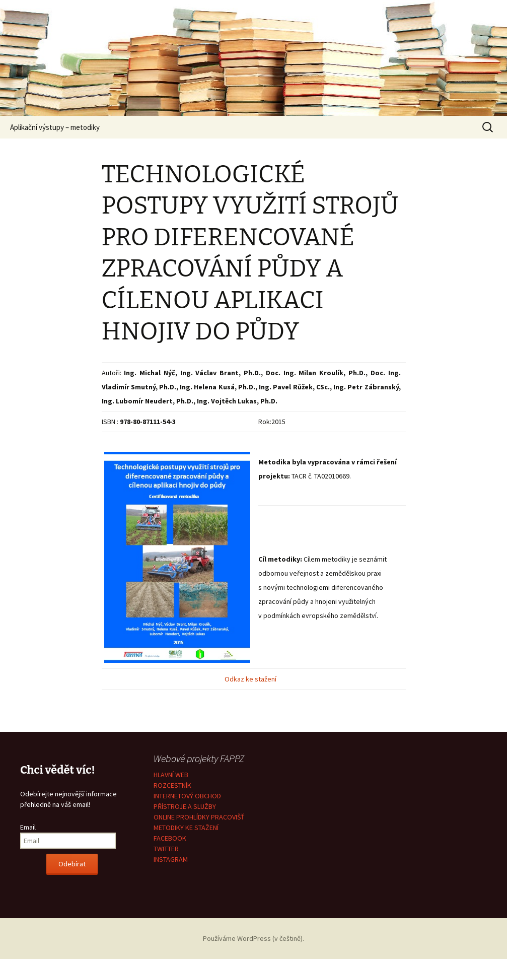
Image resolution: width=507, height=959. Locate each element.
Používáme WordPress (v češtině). (253, 938)
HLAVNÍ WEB (171, 774)
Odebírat (72, 863)
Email (28, 827)
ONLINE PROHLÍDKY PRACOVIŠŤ (199, 816)
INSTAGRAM (171, 859)
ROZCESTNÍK (172, 785)
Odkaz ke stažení (251, 678)
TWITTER (166, 848)
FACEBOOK (170, 838)
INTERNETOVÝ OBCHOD (187, 795)
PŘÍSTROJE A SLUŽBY (185, 806)
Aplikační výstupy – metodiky (55, 127)
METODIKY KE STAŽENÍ (186, 827)
